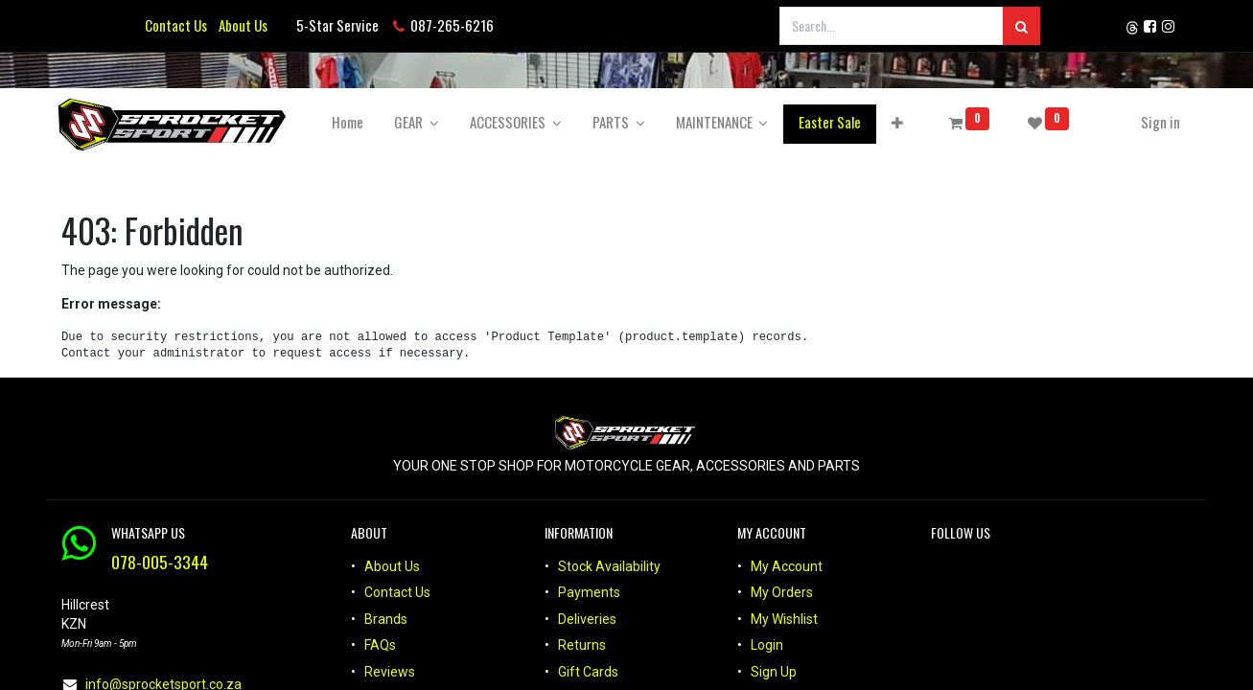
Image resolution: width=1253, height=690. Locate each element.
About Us (240, 24)
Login (767, 645)
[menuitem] (351, 122)
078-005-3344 (159, 561)
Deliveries (587, 619)
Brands (385, 619)
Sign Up (774, 671)
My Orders (782, 592)
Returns (582, 645)
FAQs (380, 645)
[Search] (1021, 26)
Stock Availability (609, 566)
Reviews (391, 671)
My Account (787, 566)
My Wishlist (784, 619)
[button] (901, 122)
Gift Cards (588, 671)
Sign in (1156, 121)
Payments (589, 592)
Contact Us (176, 24)
